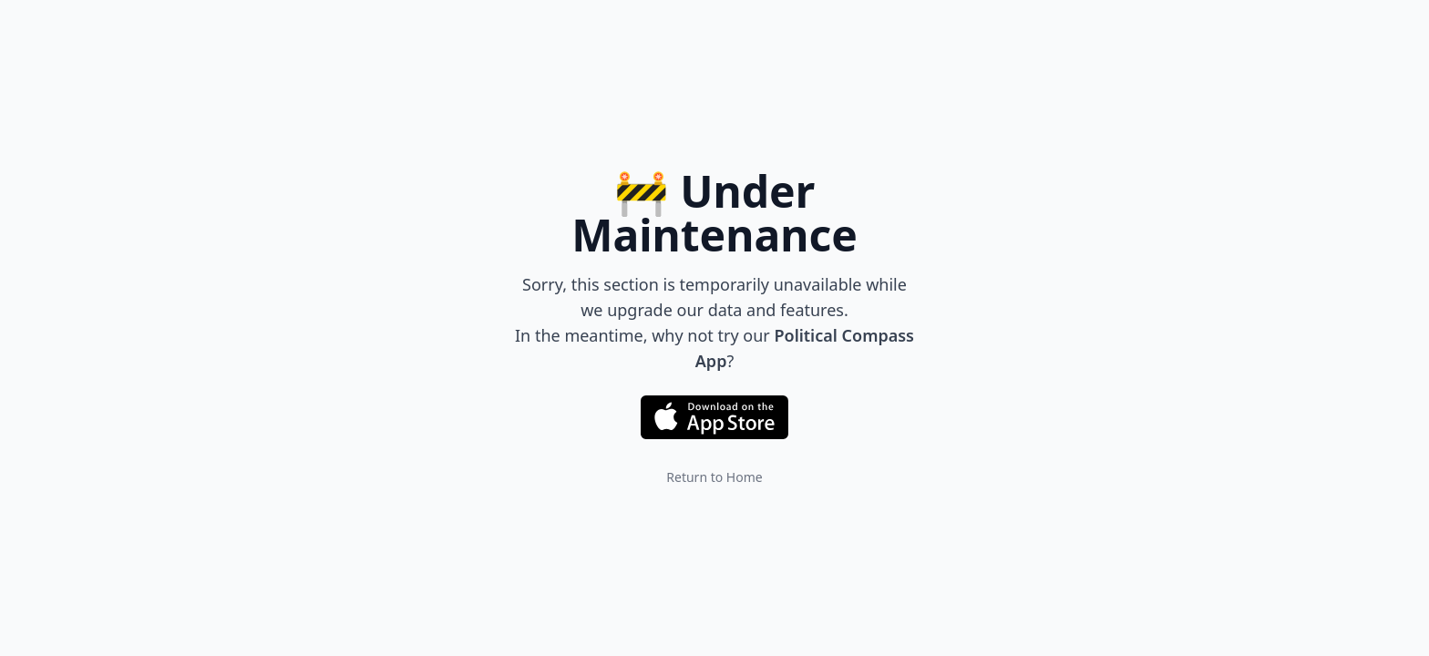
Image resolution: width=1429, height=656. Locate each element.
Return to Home (714, 477)
